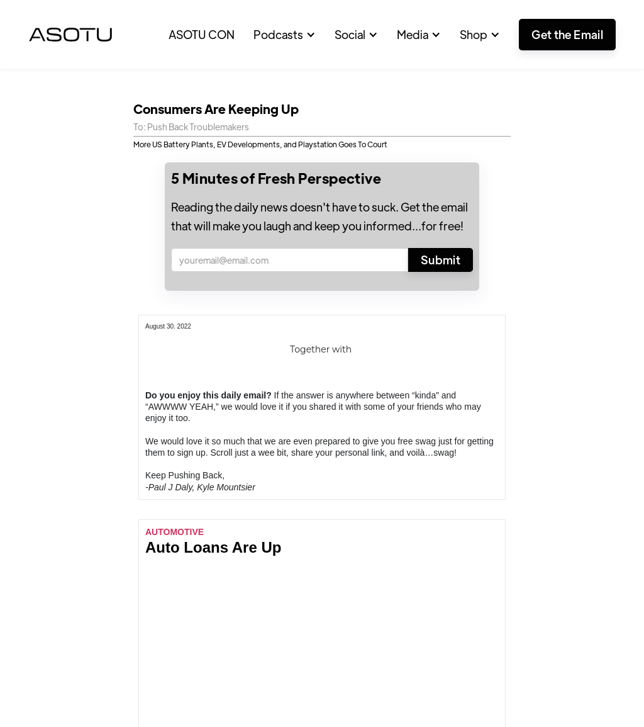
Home (23, 472)
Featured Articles (146, 472)
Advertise (129, 541)
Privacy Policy (614, 686)
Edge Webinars (142, 495)
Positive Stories (45, 495)
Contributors (136, 517)
